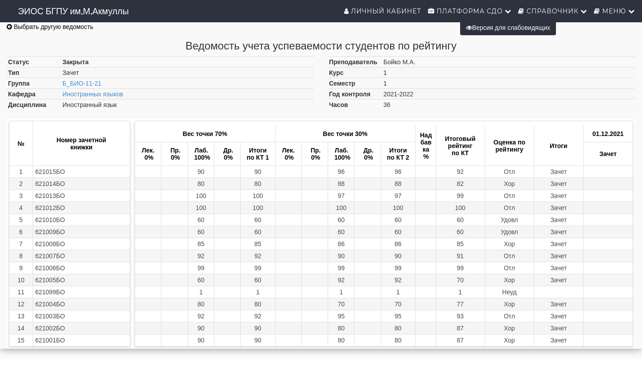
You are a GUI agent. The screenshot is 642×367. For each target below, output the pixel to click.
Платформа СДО (470, 11)
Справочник (552, 11)
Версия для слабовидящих (508, 27)
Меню (614, 11)
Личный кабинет (382, 11)
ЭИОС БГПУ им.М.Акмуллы (73, 11)
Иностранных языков (92, 94)
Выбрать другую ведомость (50, 26)
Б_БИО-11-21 (82, 83)
